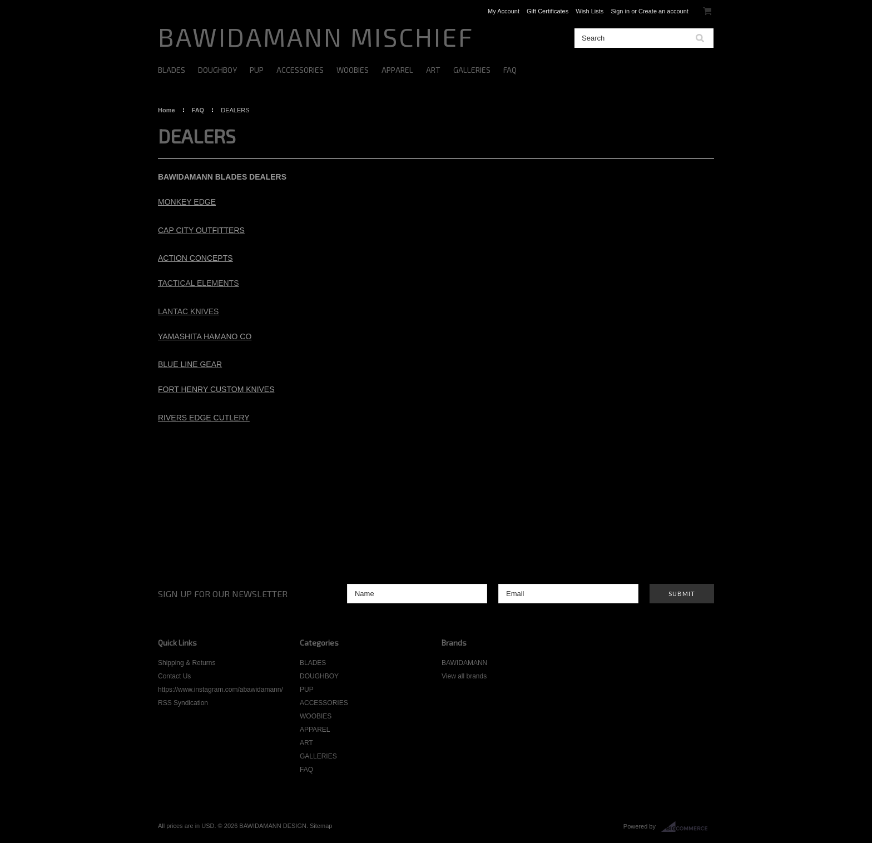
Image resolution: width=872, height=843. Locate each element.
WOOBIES (352, 70)
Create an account (663, 11)
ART (433, 70)
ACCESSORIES (300, 70)
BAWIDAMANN (464, 663)
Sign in (620, 11)
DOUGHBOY (217, 70)
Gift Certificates (547, 11)
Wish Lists (589, 11)
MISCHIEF (316, 36)
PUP (257, 70)
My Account (503, 11)
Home (166, 110)
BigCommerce (687, 827)
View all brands (464, 676)
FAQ (510, 70)
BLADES (171, 70)
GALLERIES (471, 70)
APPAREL (397, 70)
